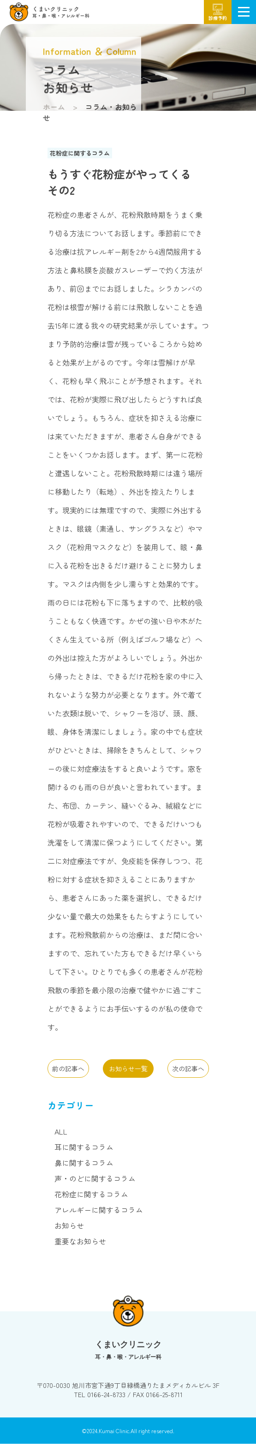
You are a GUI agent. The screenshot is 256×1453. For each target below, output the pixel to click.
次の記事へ (188, 1068)
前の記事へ (68, 1068)
